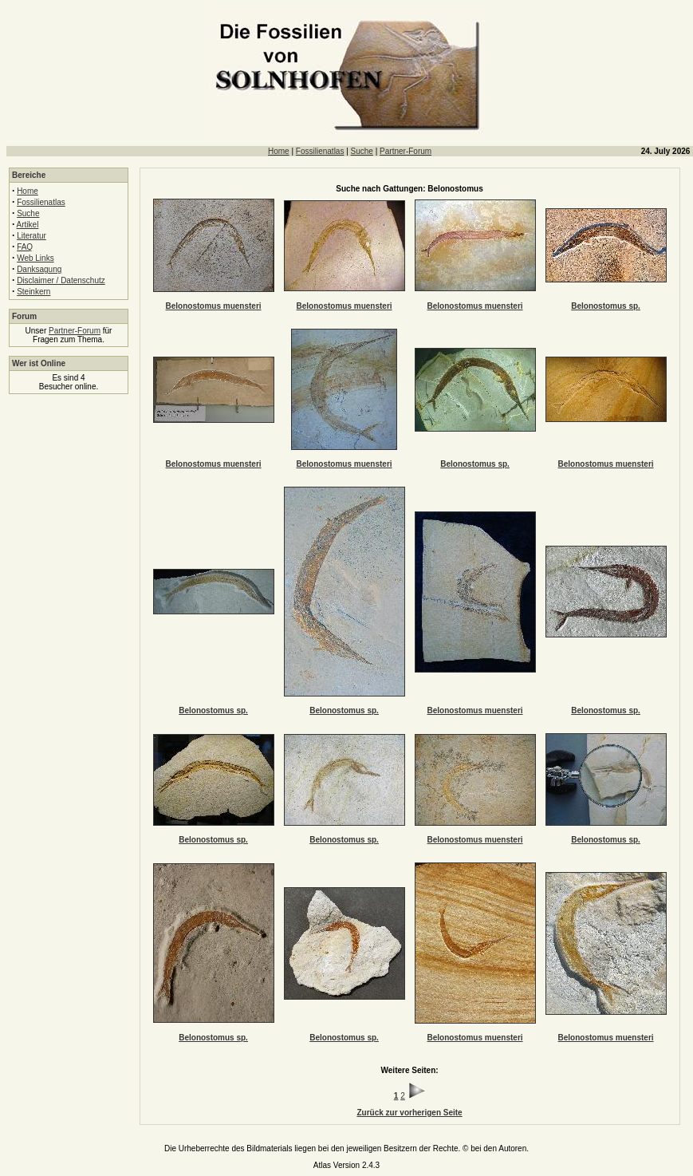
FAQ (25, 247)
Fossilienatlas (320, 151)
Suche (362, 151)
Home (278, 151)
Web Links (35, 258)
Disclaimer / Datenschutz (61, 280)
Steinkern (33, 291)
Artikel (28, 224)
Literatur (31, 235)
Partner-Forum (405, 151)
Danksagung (39, 269)
